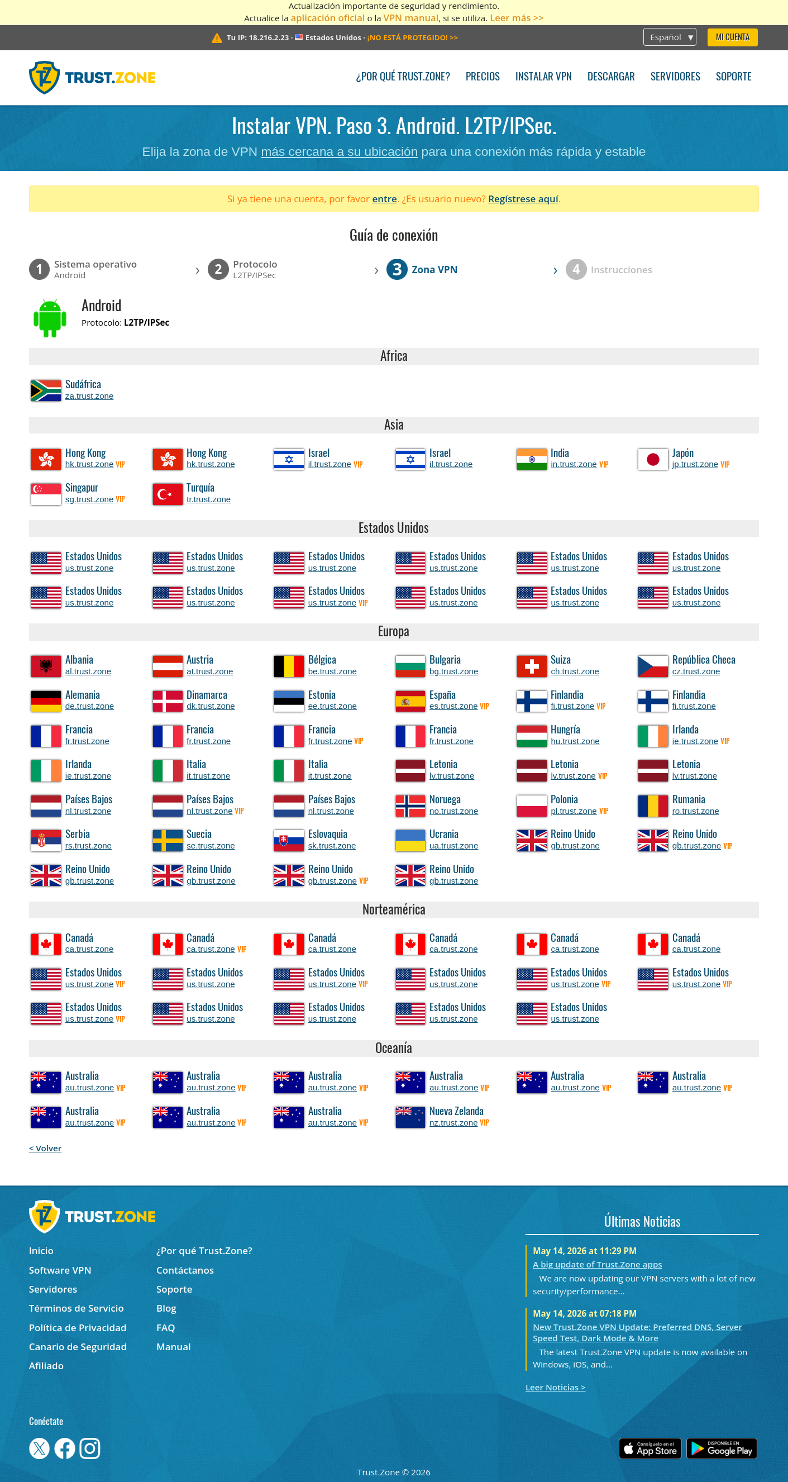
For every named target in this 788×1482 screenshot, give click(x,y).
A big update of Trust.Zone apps (597, 1264)
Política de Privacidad (78, 1327)
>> (413, 37)
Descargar (611, 77)
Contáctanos (185, 1270)
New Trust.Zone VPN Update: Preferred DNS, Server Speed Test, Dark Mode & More (637, 1332)
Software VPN (60, 1270)
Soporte (734, 77)
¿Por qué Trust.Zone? (403, 77)
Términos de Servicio (76, 1308)
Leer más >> (517, 17)
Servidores (675, 77)
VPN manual (411, 17)
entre (384, 198)
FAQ (165, 1327)
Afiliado (46, 1365)
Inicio (41, 1250)
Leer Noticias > (556, 1387)
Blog (166, 1308)
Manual (173, 1346)
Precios (483, 77)
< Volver (45, 1148)
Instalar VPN (543, 77)
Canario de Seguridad (78, 1346)
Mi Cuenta (732, 38)
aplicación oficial (328, 17)
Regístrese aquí (523, 198)
